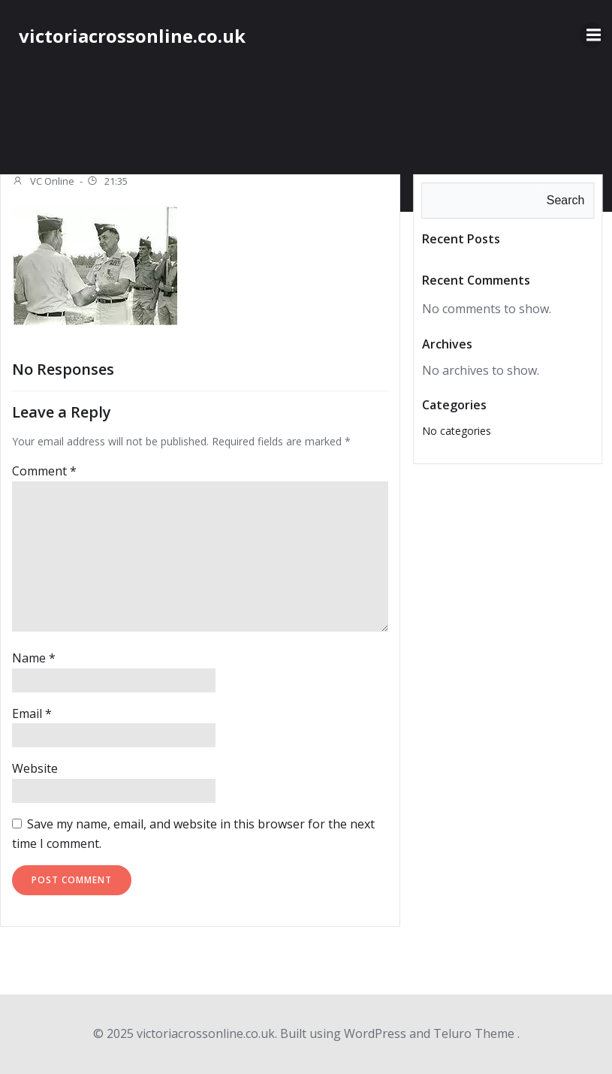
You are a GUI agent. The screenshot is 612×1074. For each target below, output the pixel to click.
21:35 (107, 182)
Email (32, 713)
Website (35, 768)
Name (34, 658)
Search (566, 200)
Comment (44, 471)
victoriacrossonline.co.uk (132, 35)
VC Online (43, 182)
